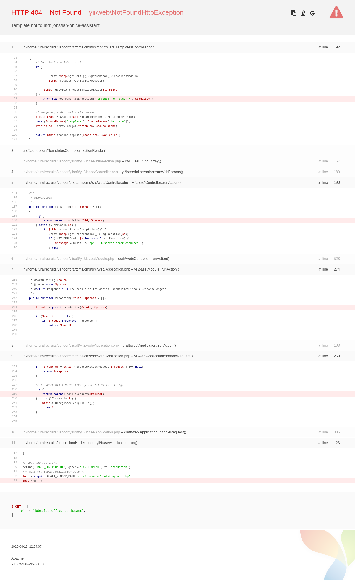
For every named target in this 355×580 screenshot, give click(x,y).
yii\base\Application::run (116, 443)
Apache (17, 558)
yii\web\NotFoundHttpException (136, 12)
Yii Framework (22, 564)
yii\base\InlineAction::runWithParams (151, 172)
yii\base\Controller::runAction (155, 182)
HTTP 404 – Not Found (46, 12)
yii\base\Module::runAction (155, 269)
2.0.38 (40, 564)
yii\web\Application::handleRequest (162, 356)
